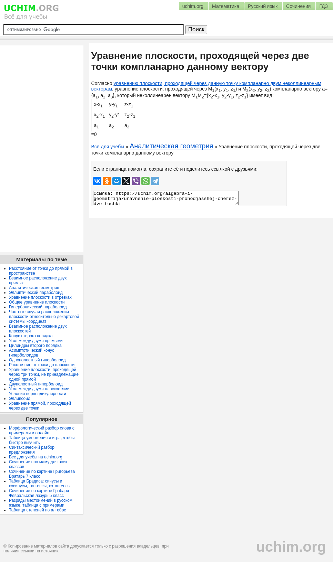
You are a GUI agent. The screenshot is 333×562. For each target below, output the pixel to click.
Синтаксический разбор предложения (31, 450)
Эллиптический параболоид (36, 292)
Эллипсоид (19, 398)
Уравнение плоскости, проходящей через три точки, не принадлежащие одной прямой (44, 374)
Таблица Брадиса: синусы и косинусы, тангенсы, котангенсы (39, 483)
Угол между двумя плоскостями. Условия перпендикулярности (40, 391)
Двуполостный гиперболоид (35, 384)
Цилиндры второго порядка (35, 345)
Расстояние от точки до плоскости (41, 364)
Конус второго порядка (31, 335)
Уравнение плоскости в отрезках (40, 297)
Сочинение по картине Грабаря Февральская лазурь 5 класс (39, 493)
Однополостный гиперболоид (37, 360)
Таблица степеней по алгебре (37, 510)
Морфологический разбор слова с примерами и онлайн (41, 430)
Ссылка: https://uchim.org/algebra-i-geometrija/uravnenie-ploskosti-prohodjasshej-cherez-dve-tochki (166, 198)
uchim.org (291, 547)
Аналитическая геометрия (171, 146)
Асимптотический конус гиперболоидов (31, 353)
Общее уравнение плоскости (36, 302)
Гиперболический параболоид (38, 307)
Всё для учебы (107, 146)
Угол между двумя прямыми (36, 340)
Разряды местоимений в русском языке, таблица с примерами (40, 503)
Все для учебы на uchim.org (35, 457)
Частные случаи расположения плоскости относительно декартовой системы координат (44, 316)
